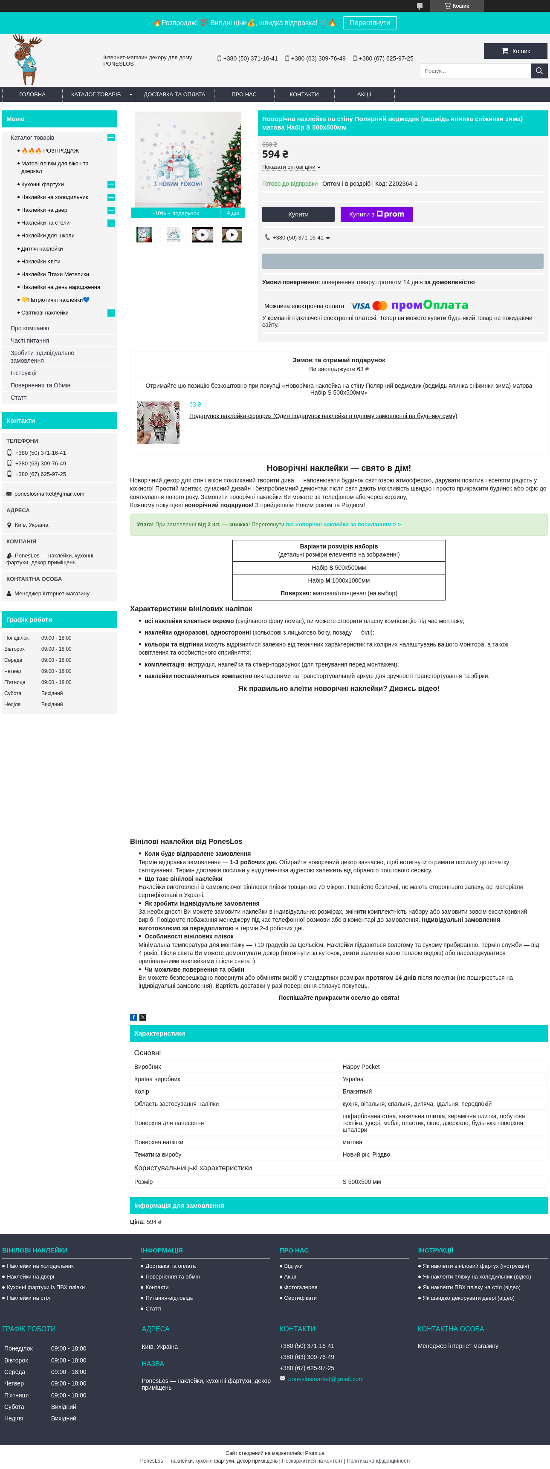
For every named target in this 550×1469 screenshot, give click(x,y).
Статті (19, 397)
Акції (364, 94)
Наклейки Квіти (41, 261)
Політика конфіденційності (378, 1461)
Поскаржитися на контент (312, 1461)
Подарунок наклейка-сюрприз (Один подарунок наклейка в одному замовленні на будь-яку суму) (323, 416)
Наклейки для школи (48, 235)
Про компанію (30, 328)
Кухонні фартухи (42, 184)
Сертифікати (300, 1298)
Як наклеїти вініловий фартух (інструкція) (476, 1266)
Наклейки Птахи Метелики (55, 274)
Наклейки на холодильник (54, 197)
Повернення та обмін (172, 1276)
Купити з (376, 214)
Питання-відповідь (169, 1298)
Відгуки (293, 1266)
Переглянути (370, 22)
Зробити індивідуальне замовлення (42, 356)
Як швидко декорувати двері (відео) (469, 1298)
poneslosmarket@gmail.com (49, 494)
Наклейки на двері (45, 210)
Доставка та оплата (174, 94)
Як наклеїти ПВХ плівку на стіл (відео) (472, 1287)
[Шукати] (539, 70)
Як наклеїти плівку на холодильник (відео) (477, 1276)
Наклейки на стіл (28, 1298)
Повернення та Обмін (40, 385)
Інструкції (24, 372)
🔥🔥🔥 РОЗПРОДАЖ (50, 150)
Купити (298, 214)
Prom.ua (314, 1453)
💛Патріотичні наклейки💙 (55, 300)
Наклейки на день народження (60, 287)
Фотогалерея (301, 1287)
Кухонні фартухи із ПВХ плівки (46, 1287)
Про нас (244, 94)
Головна (32, 94)
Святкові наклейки (45, 312)
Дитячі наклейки (42, 248)
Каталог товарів (96, 94)
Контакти (304, 94)
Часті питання (30, 340)
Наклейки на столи (45, 222)
